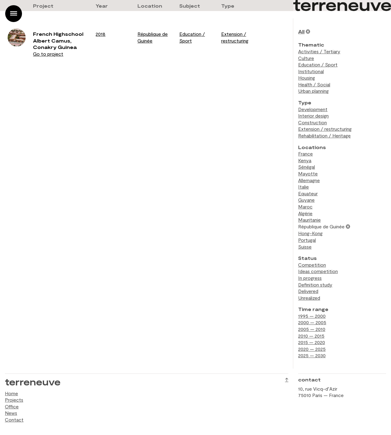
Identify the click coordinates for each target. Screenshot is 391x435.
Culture (306, 58)
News (11, 413)
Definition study (315, 284)
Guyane (306, 200)
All (301, 31)
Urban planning (313, 91)
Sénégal (306, 167)
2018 (100, 34)
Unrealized (309, 298)
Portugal (307, 240)
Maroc (305, 206)
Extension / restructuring (325, 129)
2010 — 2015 (311, 336)
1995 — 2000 (312, 316)
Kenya (304, 160)
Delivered (308, 291)
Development (312, 109)
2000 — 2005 (312, 322)
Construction (312, 122)
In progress (310, 278)
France (305, 153)
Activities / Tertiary (319, 51)
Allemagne (309, 180)
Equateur (308, 193)
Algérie (305, 213)
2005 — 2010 (311, 329)
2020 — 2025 (312, 349)
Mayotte (308, 173)
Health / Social (314, 84)
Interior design (313, 115)
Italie (303, 186)
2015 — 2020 (311, 342)
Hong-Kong (310, 233)
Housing (306, 78)
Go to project (48, 54)
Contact (14, 419)
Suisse (305, 246)
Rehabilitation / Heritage (324, 135)
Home (11, 393)
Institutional (311, 71)
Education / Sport (318, 64)
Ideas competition (318, 271)
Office (12, 406)
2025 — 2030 (312, 355)
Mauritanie (309, 220)
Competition (312, 265)
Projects (14, 400)
